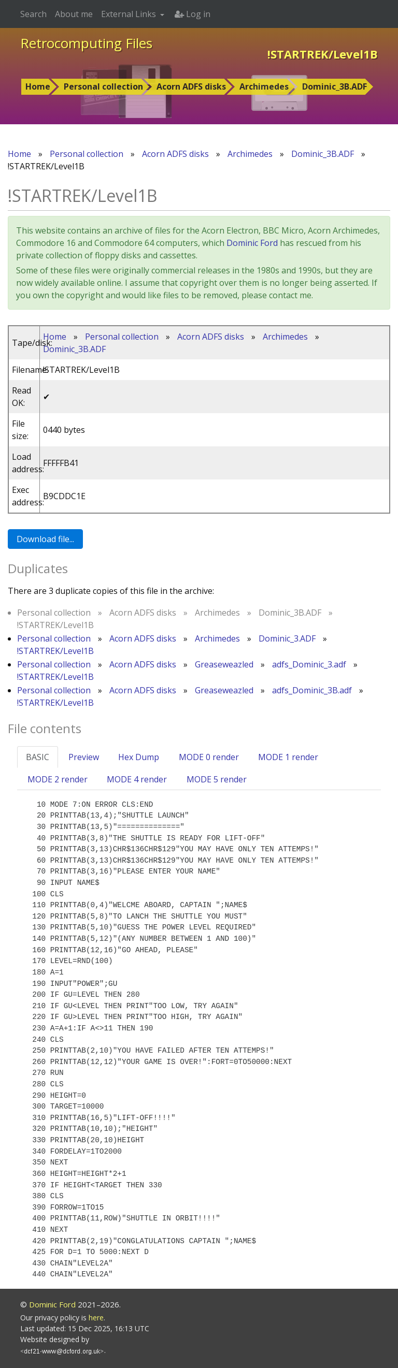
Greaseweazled (224, 664)
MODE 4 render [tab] (137, 779)
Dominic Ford (252, 243)
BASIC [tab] (37, 757)
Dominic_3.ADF (287, 638)
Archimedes (264, 86)
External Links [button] (129, 14)
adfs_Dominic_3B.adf (312, 690)
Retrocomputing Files (86, 43)
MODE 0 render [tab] (209, 757)
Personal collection (103, 86)
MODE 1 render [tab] (288, 757)
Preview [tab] (83, 757)
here (96, 1317)
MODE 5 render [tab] (217, 779)
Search (33, 14)
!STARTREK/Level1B (55, 651)
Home (37, 86)
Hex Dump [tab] (138, 757)
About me (74, 14)
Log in (192, 14)
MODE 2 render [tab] (57, 779)
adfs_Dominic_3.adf (309, 664)
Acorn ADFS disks (191, 86)
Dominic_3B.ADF (334, 86)
